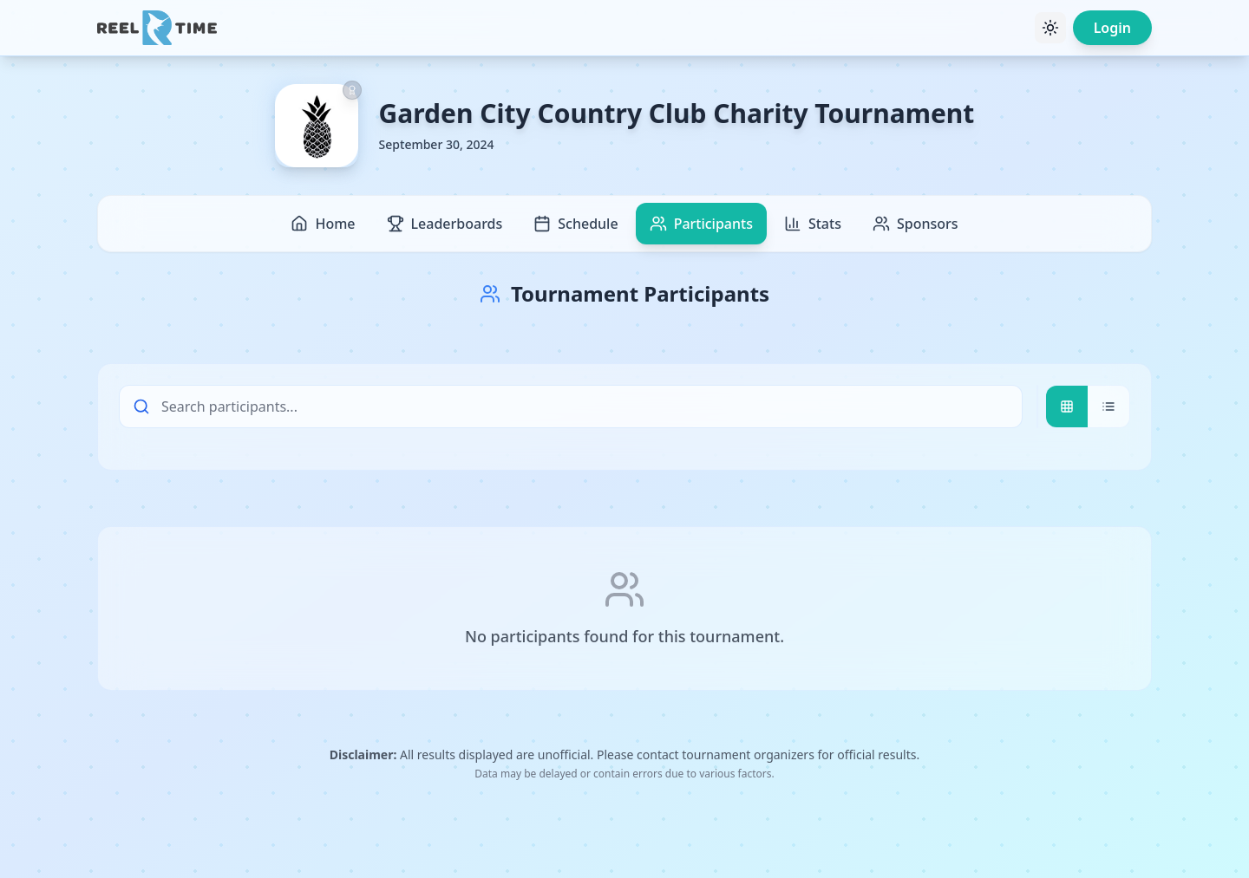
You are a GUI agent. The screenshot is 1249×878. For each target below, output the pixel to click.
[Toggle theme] (1050, 27)
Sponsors (915, 223)
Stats (812, 223)
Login (1112, 27)
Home (323, 223)
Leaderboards (445, 223)
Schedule (575, 223)
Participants (701, 223)
